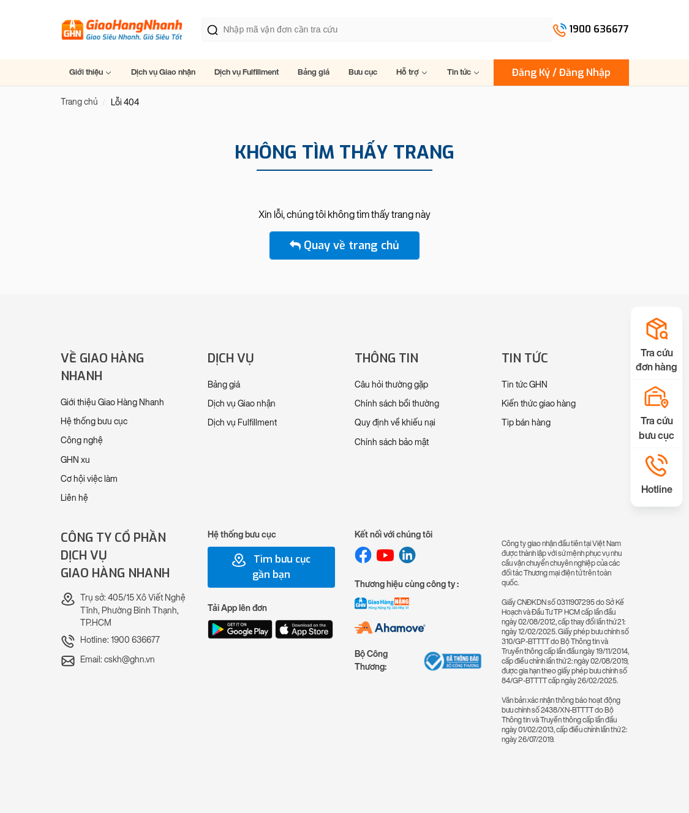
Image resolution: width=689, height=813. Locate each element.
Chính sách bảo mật (392, 442)
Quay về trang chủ (344, 245)
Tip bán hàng (526, 423)
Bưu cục (362, 72)
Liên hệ (74, 498)
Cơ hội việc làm (89, 479)
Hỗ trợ (412, 72)
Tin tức (463, 72)
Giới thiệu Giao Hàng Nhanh (112, 402)
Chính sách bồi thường (397, 404)
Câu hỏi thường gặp (391, 385)
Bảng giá (313, 72)
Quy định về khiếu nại (395, 423)
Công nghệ (82, 440)
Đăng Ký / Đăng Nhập (561, 72)
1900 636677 (599, 29)
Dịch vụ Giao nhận (163, 72)
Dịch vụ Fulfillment (246, 72)
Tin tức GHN (525, 385)
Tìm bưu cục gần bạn (271, 567)
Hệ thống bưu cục (94, 421)
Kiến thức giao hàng (539, 404)
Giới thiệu (90, 72)
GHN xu (75, 460)
